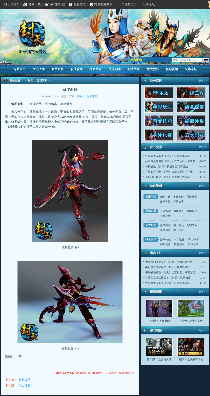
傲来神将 (165, 225)
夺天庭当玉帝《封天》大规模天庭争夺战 (168, 171)
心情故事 (134, 69)
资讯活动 (38, 69)
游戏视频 (156, 330)
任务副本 (114, 69)
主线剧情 (165, 215)
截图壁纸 (153, 69)
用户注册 (165, 196)
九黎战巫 (24, 380)
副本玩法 (193, 244)
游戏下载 (92, 96)
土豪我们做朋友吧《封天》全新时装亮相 (168, 261)
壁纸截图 (156, 291)
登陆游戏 (165, 211)
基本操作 (192, 211)
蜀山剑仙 (178, 225)
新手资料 (57, 69)
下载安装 (178, 196)
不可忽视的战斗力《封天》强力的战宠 (167, 267)
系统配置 (192, 196)
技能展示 (179, 244)
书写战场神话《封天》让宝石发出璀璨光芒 (170, 272)
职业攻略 (76, 69)
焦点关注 (156, 253)
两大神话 (193, 239)
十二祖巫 (179, 239)
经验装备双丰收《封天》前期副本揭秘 (167, 156)
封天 (30, 80)
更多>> (202, 80)
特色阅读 (156, 80)
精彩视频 (172, 69)
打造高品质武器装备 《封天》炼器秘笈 (168, 277)
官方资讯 (156, 147)
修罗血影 (165, 230)
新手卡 (80, 96)
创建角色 (178, 211)
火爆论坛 (191, 69)
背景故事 (178, 201)
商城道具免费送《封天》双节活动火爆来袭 (170, 161)
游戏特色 (165, 239)
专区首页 (19, 69)
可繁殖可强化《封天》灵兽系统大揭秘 (167, 177)
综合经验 (95, 69)
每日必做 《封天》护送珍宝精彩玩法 (166, 166)
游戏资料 (42, 80)
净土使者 (24, 385)
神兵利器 (165, 244)
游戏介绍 (165, 201)
